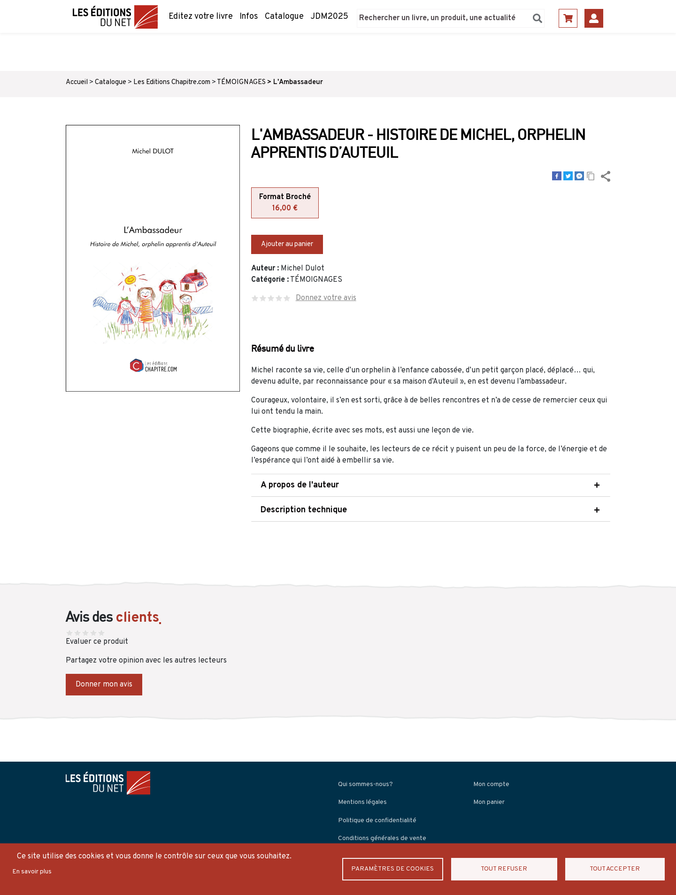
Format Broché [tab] (285, 203)
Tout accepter (615, 869)
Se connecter (593, 18)
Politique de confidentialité (377, 820)
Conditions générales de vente (382, 837)
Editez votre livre (201, 16)
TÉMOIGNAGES (241, 82)
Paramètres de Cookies (397, 869)
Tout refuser (509, 869)
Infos (248, 16)
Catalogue (284, 16)
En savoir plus (32, 872)
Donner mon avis (104, 683)
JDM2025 (329, 16)
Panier (568, 18)
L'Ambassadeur (298, 82)
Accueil (77, 82)
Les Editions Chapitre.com (171, 82)
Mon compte (491, 783)
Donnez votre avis (326, 297)
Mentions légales (362, 801)
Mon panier (489, 801)
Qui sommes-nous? (365, 783)
